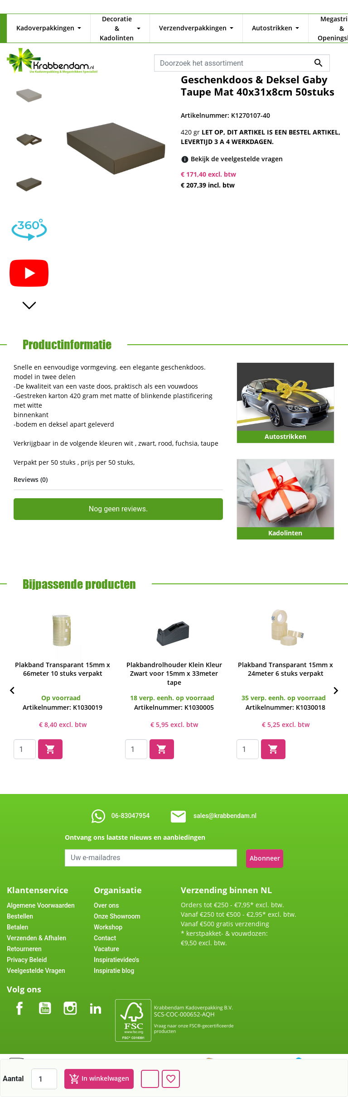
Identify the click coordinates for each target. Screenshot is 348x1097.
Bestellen (20, 904)
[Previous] (12, 680)
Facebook (19, 988)
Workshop (108, 915)
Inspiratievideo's (116, 947)
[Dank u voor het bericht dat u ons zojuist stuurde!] (150, 1079)
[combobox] (242, 53)
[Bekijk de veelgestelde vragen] (237, 149)
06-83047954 (130, 804)
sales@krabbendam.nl (224, 804)
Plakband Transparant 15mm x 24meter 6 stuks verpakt (285, 660)
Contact (105, 925)
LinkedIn (96, 988)
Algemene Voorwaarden (41, 893)
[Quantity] (25, 740)
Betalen (17, 915)
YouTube (45, 988)
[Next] (336, 680)
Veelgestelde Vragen (36, 958)
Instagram (70, 988)
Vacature (106, 936)
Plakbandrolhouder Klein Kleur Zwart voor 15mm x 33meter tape (174, 664)
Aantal (13, 1078)
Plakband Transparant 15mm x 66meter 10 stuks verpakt (62, 660)
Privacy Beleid (27, 947)
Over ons (106, 893)
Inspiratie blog (114, 958)
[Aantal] (44, 1078)
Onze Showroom (117, 904)
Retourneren (24, 936)
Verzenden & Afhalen (36, 925)
